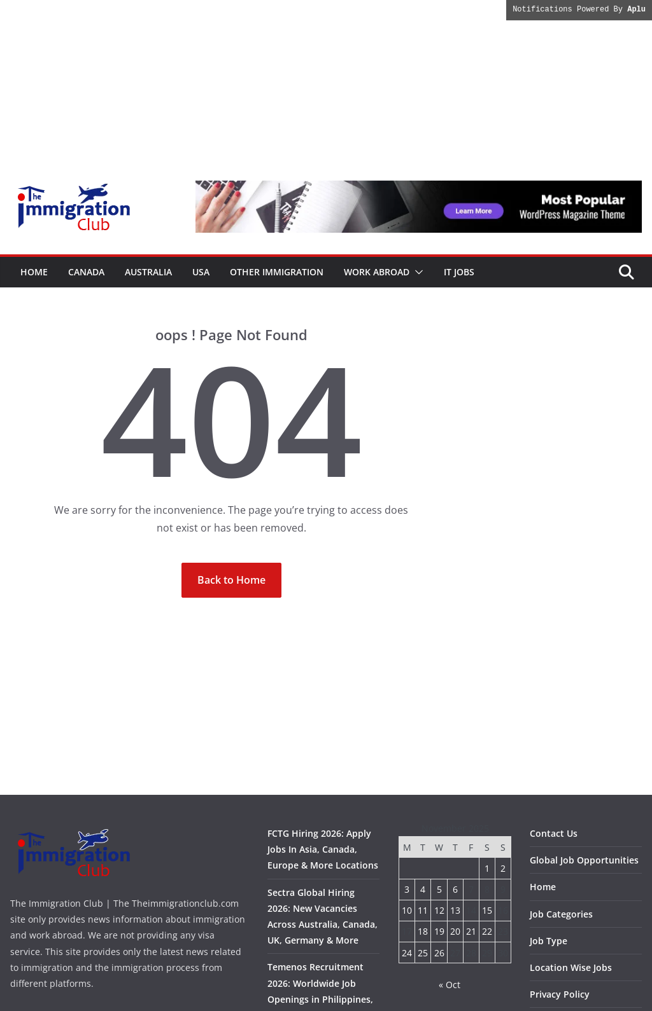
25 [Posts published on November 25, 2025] (423, 953)
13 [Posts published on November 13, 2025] (455, 910)
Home (34, 272)
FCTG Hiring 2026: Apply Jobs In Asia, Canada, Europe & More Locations (322, 849)
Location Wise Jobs (571, 967)
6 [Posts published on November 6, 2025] (455, 889)
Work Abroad (376, 272)
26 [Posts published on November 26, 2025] (439, 953)
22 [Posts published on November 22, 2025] (487, 931)
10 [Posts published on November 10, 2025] (407, 910)
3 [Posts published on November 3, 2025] (406, 889)
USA (200, 272)
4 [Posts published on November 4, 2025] (422, 889)
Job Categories (561, 914)
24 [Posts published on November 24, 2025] (407, 953)
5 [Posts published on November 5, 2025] (439, 889)
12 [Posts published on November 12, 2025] (439, 910)
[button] (416, 272)
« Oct (449, 985)
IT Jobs (459, 272)
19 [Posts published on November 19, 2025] (439, 931)
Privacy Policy (560, 994)
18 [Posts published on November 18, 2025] (423, 931)
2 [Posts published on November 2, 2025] (503, 868)
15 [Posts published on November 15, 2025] (487, 910)
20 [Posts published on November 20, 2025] (455, 931)
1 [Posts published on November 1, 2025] (487, 868)
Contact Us (554, 833)
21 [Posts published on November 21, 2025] (471, 931)
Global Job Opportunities (584, 860)
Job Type (548, 941)
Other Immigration (276, 272)
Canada (86, 272)
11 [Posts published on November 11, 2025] (423, 910)
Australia (148, 272)
